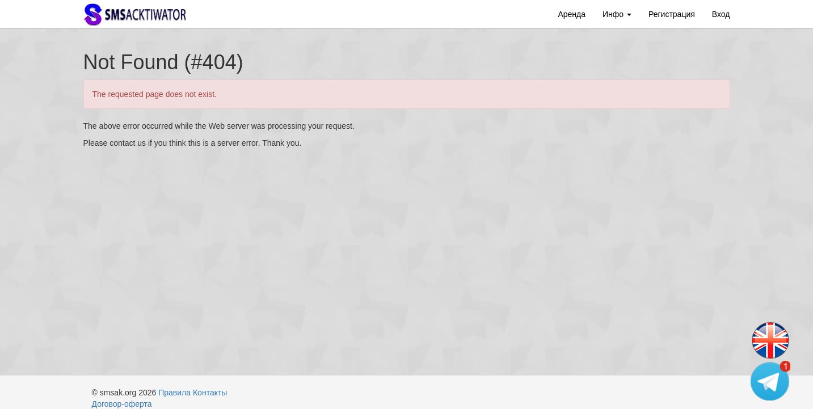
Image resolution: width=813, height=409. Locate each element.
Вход (721, 14)
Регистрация (671, 14)
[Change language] (770, 341)
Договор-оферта (122, 403)
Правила (174, 392)
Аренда (571, 14)
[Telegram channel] (770, 380)
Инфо (617, 14)
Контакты (210, 392)
